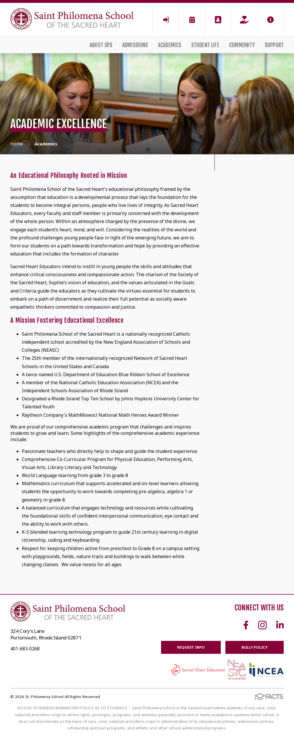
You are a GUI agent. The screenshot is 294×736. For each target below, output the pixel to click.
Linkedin (280, 625)
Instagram (262, 625)
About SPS (101, 45)
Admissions (135, 45)
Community (242, 45)
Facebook (246, 625)
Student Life (205, 45)
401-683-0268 (25, 648)
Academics (169, 45)
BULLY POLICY (254, 647)
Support (274, 45)
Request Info (190, 647)
